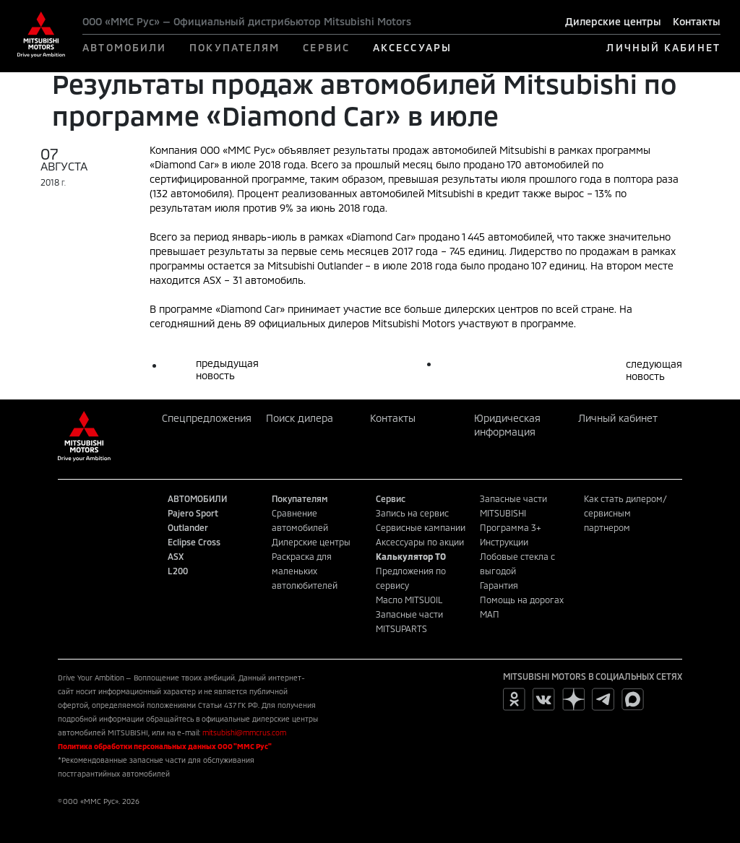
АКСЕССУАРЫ (412, 47)
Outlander (188, 527)
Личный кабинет (618, 418)
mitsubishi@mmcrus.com (244, 732)
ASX (176, 556)
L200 (178, 571)
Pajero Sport (193, 513)
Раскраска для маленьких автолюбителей (304, 570)
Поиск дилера (299, 418)
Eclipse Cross (194, 542)
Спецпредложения (206, 418)
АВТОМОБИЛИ (124, 47)
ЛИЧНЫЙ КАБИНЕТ (663, 47)
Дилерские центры (613, 21)
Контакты (696, 21)
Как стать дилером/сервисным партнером (625, 512)
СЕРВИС (326, 47)
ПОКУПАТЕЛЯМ (234, 47)
